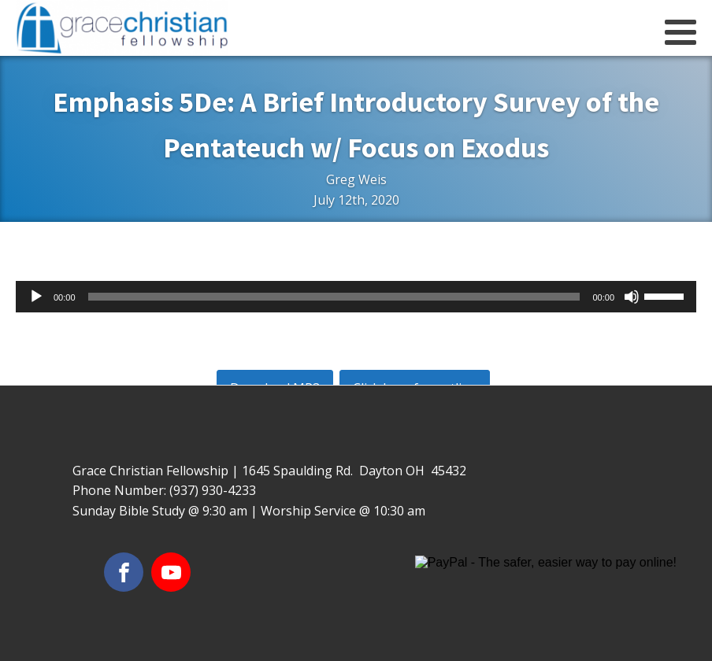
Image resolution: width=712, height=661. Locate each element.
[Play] (36, 297)
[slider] (334, 297)
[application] (356, 296)
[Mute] (632, 297)
